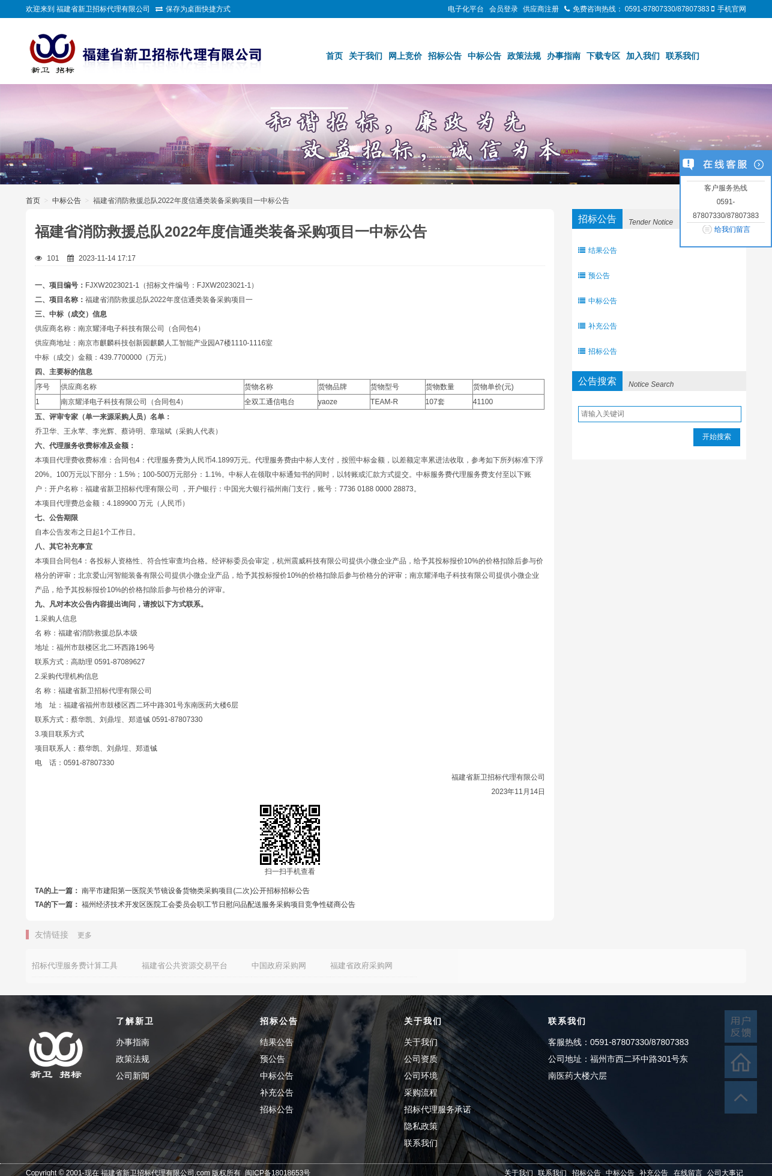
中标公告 (484, 56)
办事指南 (564, 56)
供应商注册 (541, 9)
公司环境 (421, 1076)
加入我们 (643, 56)
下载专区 (603, 56)
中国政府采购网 (279, 965)
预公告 (594, 275)
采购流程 (421, 1092)
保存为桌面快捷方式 (198, 9)
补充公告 (597, 326)
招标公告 (445, 56)
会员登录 (503, 9)
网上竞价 (405, 56)
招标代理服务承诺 (437, 1109)
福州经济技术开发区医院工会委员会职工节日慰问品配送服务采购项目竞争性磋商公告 (218, 904)
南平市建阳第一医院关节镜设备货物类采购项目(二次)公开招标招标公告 (196, 891)
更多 (84, 935)
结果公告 (597, 250)
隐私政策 (421, 1126)
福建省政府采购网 (361, 965)
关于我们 (365, 56)
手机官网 (731, 9)
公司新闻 (132, 1076)
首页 (334, 56)
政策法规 (524, 56)
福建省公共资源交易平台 (185, 965)
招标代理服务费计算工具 (75, 965)
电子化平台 (466, 9)
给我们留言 (732, 229)
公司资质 (421, 1059)
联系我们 (682, 56)
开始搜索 (716, 436)
